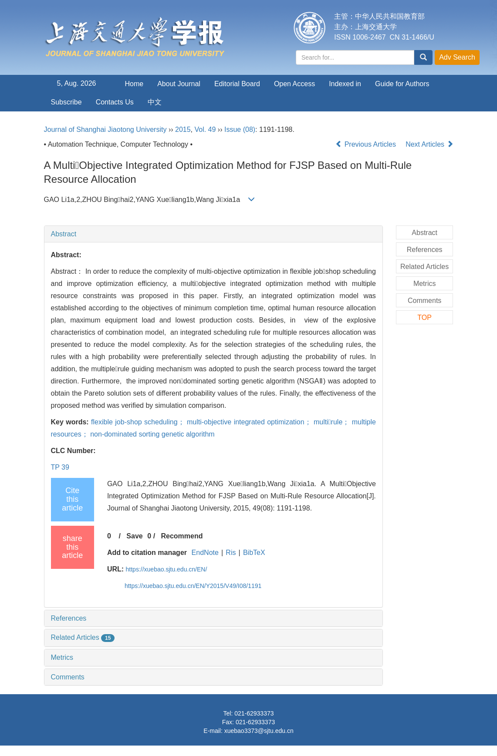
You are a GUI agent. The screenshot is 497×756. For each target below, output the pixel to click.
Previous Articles (366, 144)
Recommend (182, 536)
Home (134, 83)
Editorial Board (237, 83)
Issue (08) (239, 129)
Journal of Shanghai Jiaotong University (105, 129)
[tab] (213, 234)
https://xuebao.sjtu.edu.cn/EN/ (166, 569)
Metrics (62, 657)
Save (134, 536)
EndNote (205, 552)
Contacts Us (115, 102)
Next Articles (429, 144)
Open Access (294, 83)
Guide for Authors (402, 83)
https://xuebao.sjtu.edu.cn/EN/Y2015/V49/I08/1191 (193, 585)
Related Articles (83, 637)
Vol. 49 (205, 129)
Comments (68, 677)
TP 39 (60, 467)
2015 (183, 129)
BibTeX (254, 552)
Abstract (64, 234)
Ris (231, 552)
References (69, 618)
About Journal (178, 83)
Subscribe (66, 102)
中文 (155, 102)
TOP (424, 317)
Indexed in (345, 83)
